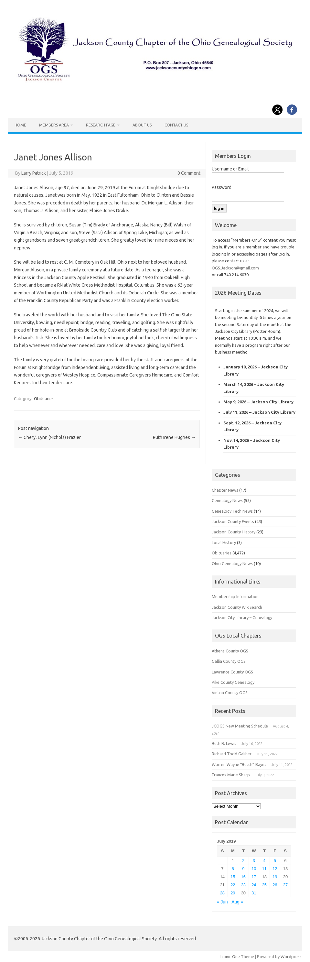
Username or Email (230, 168)
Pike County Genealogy (233, 682)
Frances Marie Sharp (231, 774)
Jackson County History (233, 532)
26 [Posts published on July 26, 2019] (275, 884)
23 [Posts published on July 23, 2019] (243, 884)
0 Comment (188, 173)
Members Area (54, 125)
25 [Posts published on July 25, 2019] (264, 884)
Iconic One (230, 956)
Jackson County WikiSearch (237, 607)
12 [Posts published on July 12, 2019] (275, 868)
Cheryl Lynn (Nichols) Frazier (49, 437)
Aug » (237, 902)
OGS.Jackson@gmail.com (235, 268)
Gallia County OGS (229, 661)
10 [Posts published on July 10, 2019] (253, 868)
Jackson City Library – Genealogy (242, 617)
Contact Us (176, 125)
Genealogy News (227, 500)
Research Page (100, 125)
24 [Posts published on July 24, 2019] (253, 884)
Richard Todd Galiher (231, 753)
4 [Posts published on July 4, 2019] (264, 860)
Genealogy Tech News (232, 511)
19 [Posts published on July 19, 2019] (275, 876)
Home (20, 125)
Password (221, 187)
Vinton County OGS (230, 692)
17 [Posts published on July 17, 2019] (253, 876)
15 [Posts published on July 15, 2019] (232, 876)
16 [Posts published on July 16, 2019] (243, 876)
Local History (224, 542)
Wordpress (291, 956)
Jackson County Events (233, 521)
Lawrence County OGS (232, 672)
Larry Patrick (33, 173)
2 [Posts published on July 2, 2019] (243, 860)
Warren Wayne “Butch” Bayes (239, 764)
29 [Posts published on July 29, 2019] (232, 893)
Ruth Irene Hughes (174, 437)
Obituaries (44, 398)
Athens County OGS (230, 651)
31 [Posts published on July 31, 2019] (253, 893)
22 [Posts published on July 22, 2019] (232, 884)
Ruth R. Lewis (224, 743)
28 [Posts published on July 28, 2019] (222, 893)
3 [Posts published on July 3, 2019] (254, 860)
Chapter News (225, 490)
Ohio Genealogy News (232, 563)
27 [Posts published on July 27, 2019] (285, 884)
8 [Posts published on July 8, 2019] (233, 868)
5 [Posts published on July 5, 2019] (275, 860)
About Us (142, 125)
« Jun (222, 902)
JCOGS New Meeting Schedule (240, 726)
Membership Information (235, 596)
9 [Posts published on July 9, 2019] (243, 868)
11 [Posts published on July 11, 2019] (264, 868)
